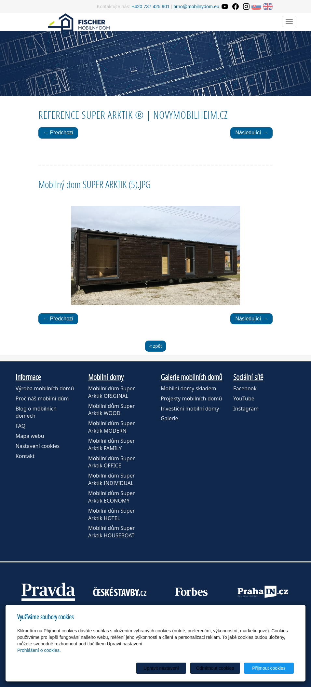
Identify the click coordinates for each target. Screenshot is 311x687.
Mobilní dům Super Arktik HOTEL (111, 514)
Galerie (169, 418)
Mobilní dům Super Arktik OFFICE (111, 462)
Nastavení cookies (38, 446)
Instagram (246, 408)
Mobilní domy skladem (188, 388)
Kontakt (25, 456)
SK (256, 6)
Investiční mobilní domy (190, 408)
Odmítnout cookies (215, 668)
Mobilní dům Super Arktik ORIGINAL (111, 392)
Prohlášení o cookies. (39, 650)
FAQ (20, 425)
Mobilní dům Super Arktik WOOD (111, 409)
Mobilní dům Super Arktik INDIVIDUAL (111, 479)
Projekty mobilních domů (191, 398)
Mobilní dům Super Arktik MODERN (111, 427)
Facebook (245, 388)
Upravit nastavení (161, 668)
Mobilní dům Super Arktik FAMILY (111, 444)
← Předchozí (58, 132)
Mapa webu (30, 435)
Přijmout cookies (269, 668)
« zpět (155, 346)
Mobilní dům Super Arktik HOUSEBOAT (111, 531)
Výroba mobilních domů (45, 388)
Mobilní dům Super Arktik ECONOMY (111, 497)
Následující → (251, 132)
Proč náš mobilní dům (42, 398)
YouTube (243, 398)
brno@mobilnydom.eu (196, 6)
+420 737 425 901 (150, 6)
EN (268, 6)
